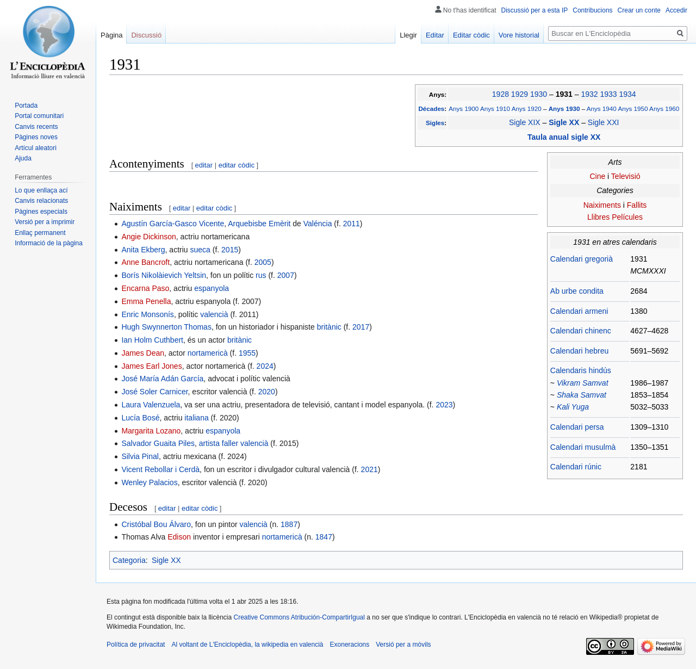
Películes (627, 217)
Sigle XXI (603, 122)
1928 (500, 94)
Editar (435, 35)
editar (204, 165)
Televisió (626, 176)
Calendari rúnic (575, 466)
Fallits (637, 205)
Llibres (598, 217)
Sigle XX (565, 122)
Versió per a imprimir (44, 222)
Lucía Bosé (140, 417)
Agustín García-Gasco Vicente (172, 223)
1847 (323, 536)
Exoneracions (350, 644)
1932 (589, 94)
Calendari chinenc (580, 330)
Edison (179, 536)
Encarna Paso (145, 288)
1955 (247, 353)
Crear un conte (639, 10)
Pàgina (111, 35)
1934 (627, 94)
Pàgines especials (41, 211)
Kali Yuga (573, 406)
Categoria (129, 560)
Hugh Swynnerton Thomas (166, 327)
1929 (519, 94)
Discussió (146, 35)
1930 (538, 94)
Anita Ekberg (143, 249)
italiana (196, 417)
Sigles (435, 122)
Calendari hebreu (579, 350)
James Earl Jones (151, 366)
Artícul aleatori (36, 148)
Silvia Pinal (139, 456)
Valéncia (317, 223)
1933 (608, 94)
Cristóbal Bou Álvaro (156, 524)
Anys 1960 (664, 108)
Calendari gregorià (581, 259)
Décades (431, 108)
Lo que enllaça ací (41, 190)
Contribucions (592, 10)
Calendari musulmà (583, 447)
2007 (285, 275)
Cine (597, 176)
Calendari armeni (579, 311)
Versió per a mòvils (403, 644)
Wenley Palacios (149, 482)
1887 (289, 524)
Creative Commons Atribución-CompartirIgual (298, 617)
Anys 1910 (495, 108)
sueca (200, 249)
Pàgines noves (36, 137)
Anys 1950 (633, 108)
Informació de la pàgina (49, 243)
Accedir (676, 10)
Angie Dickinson (148, 236)
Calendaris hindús (580, 370)
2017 (360, 327)
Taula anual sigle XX (563, 137)
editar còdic (236, 165)
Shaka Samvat (581, 395)
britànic (329, 327)
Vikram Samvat (582, 383)
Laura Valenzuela (150, 404)
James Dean (142, 353)
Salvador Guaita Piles (158, 443)
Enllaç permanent (40, 233)
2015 (229, 249)
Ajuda (23, 158)
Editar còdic (471, 35)
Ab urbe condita (577, 291)
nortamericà (208, 353)
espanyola (211, 288)
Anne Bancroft (145, 262)
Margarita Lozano (151, 430)
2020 (266, 391)
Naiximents (602, 205)
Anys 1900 (463, 108)
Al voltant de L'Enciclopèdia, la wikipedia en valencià (247, 644)
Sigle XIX (524, 122)
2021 (369, 469)
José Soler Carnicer (154, 391)
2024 (265, 366)
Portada (26, 105)
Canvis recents (36, 127)
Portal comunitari (39, 116)
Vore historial (519, 35)
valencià (214, 314)
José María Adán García (162, 378)
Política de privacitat (136, 644)
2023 (444, 404)
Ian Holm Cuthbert (152, 340)
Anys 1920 (527, 108)
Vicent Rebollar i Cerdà (160, 469)
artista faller (218, 443)
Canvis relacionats (41, 201)
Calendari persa (577, 427)
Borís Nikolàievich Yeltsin (163, 275)
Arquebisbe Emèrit (259, 223)
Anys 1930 (565, 108)
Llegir (408, 35)
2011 (351, 223)
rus (261, 275)
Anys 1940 (602, 108)
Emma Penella (146, 301)
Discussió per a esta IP (534, 10)
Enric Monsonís (147, 314)
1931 (565, 94)
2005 (262, 262)
